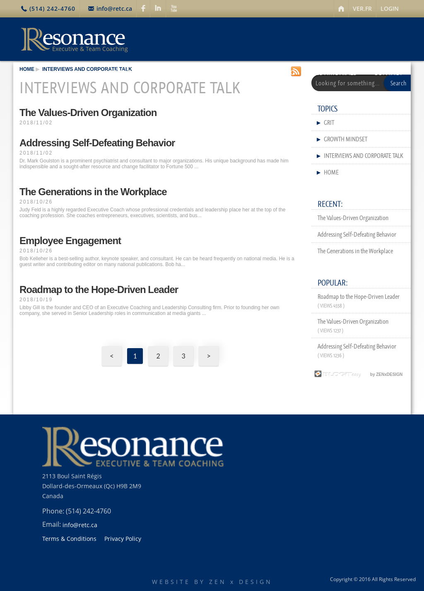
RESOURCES (221, 72)
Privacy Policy (122, 539)
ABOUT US (124, 72)
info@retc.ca (114, 8)
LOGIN (390, 8)
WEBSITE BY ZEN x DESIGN (212, 582)
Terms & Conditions (69, 539)
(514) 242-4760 (52, 8)
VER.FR (362, 8)
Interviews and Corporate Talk (87, 69)
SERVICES (171, 72)
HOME (26, 69)
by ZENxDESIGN (357, 374)
